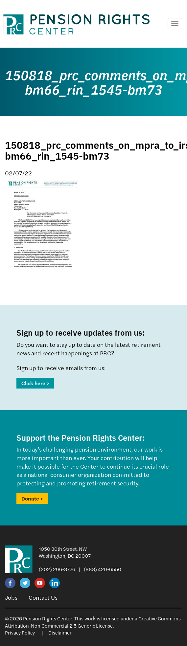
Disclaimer (60, 632)
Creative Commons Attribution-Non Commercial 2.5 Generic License (93, 622)
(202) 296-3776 (57, 569)
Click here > (35, 383)
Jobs (11, 597)
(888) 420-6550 (102, 569)
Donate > (32, 498)
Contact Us (43, 597)
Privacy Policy (20, 632)
